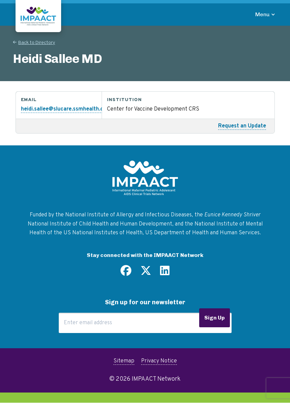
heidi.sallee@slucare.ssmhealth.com (66, 109)
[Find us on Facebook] (126, 273)
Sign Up (214, 317)
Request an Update (242, 126)
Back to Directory (36, 43)
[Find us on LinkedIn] (164, 273)
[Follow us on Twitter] (145, 273)
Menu (262, 14)
